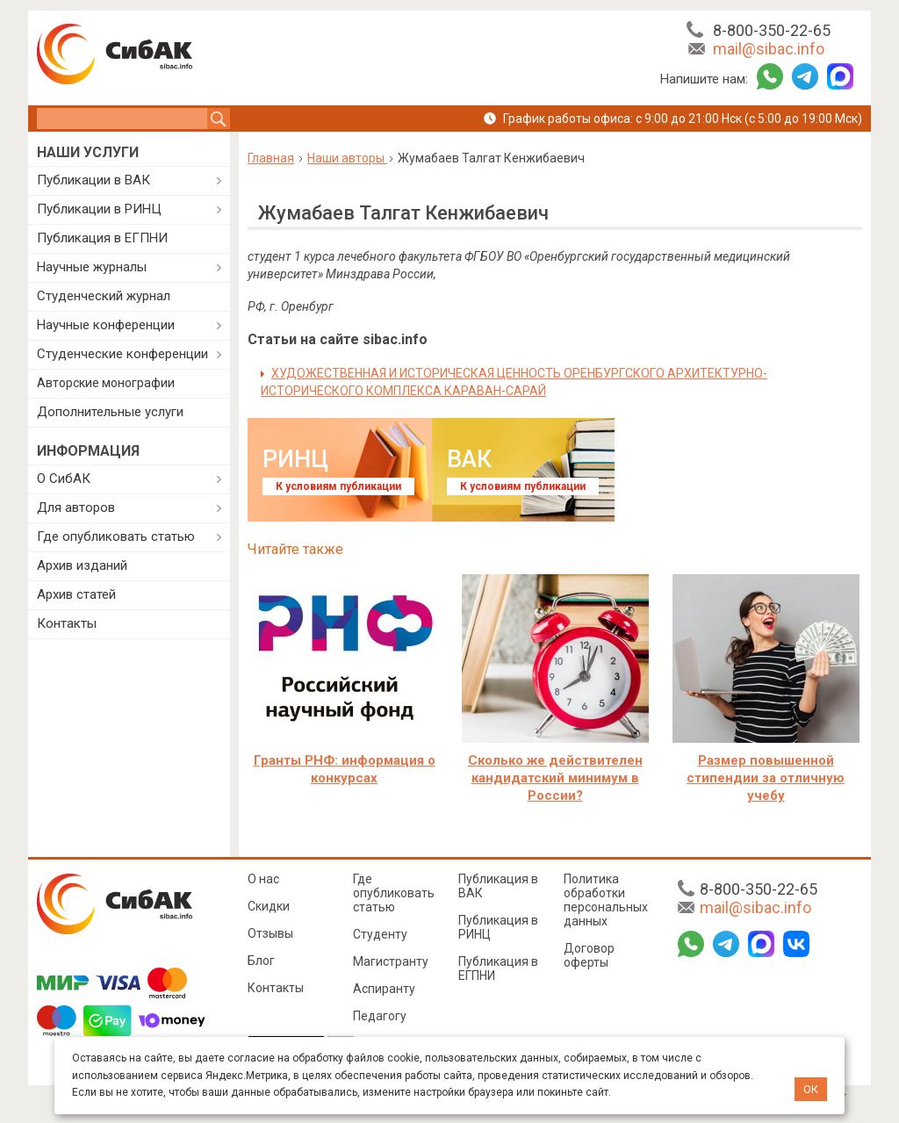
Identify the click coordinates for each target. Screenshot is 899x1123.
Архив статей (76, 594)
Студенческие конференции (122, 354)
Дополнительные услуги (110, 412)
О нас (263, 879)
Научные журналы (92, 267)
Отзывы (270, 933)
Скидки (269, 906)
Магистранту (390, 961)
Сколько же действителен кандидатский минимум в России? (555, 777)
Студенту (380, 934)
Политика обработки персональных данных (606, 900)
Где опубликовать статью (116, 536)
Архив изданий (82, 565)
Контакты (67, 623)
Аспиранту (384, 989)
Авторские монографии (106, 383)
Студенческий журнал (103, 296)
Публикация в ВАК (498, 886)
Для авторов (76, 507)
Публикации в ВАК (93, 180)
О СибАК (63, 478)
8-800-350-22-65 (772, 30)
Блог (261, 961)
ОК (810, 1089)
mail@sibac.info (768, 49)
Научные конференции (106, 325)
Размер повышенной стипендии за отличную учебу (766, 777)
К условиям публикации (338, 486)
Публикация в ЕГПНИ (102, 238)
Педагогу (379, 1016)
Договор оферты (589, 955)
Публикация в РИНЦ (498, 927)
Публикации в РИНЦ (99, 209)
